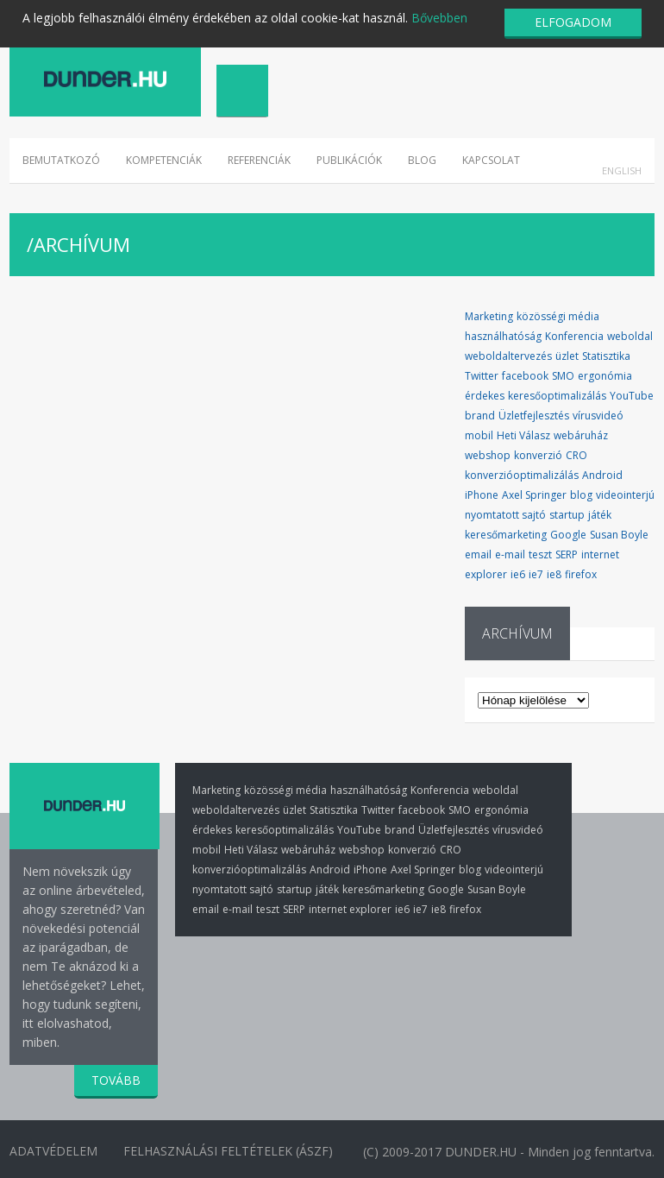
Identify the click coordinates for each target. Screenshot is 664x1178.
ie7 (536, 574)
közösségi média (558, 316)
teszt (540, 554)
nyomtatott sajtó (505, 514)
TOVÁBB (116, 1080)
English (622, 170)
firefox (581, 574)
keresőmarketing (506, 534)
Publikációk (349, 160)
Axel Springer (534, 495)
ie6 (518, 574)
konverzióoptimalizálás (522, 475)
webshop (488, 455)
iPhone (481, 495)
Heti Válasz (523, 435)
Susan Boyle (619, 534)
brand (480, 415)
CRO (576, 455)
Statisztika (606, 356)
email (478, 554)
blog (581, 495)
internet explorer (350, 909)
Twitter (481, 376)
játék (599, 514)
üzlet (567, 356)
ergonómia (605, 376)
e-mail (510, 554)
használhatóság (503, 336)
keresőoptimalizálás (557, 395)
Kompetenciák (164, 160)
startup (567, 514)
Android (602, 475)
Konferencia (574, 336)
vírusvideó (598, 415)
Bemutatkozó (61, 160)
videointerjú (625, 495)
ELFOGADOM (573, 22)
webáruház (581, 435)
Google (568, 534)
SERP (566, 554)
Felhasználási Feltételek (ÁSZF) (229, 1151)
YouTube (632, 395)
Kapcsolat (491, 160)
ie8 (554, 574)
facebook (525, 376)
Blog (422, 160)
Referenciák (259, 160)
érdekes (484, 395)
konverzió (538, 455)
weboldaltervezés (508, 356)
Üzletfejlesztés (533, 415)
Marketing (489, 316)
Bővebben (439, 17)
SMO (563, 376)
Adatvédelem (53, 1151)
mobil (479, 435)
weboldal (630, 336)
